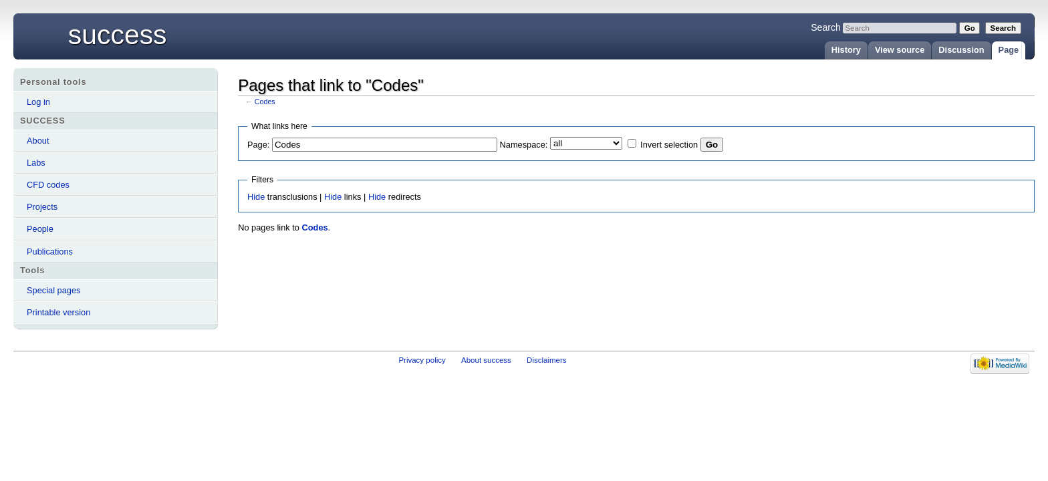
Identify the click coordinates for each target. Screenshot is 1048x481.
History (846, 50)
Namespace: (524, 145)
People (40, 229)
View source (899, 50)
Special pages (53, 290)
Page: (258, 145)
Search (826, 27)
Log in (38, 102)
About (38, 141)
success (117, 34)
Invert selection (669, 145)
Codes (265, 102)
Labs (36, 163)
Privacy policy (421, 360)
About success (486, 360)
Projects (42, 207)
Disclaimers (547, 360)
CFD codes (48, 185)
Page (1009, 50)
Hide (256, 197)
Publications (50, 252)
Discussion (961, 50)
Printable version (58, 312)
